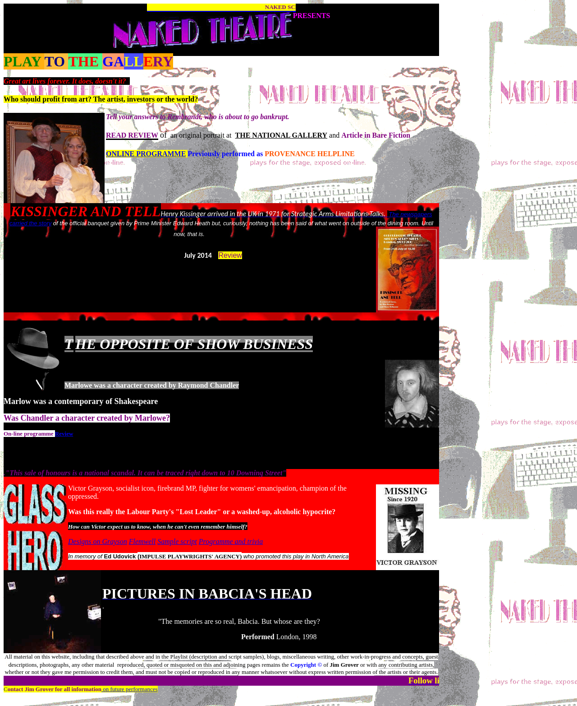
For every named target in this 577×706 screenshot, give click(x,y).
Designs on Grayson (97, 541)
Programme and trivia (231, 541)
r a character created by (92, 418)
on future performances (129, 689)
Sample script (177, 541)
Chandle (34, 418)
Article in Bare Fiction (375, 135)
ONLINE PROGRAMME (146, 154)
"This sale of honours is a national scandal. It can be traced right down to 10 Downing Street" (145, 473)
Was (11, 418)
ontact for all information (54, 689)
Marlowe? (152, 418)
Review (230, 255)
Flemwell (142, 541)
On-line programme (29, 433)
